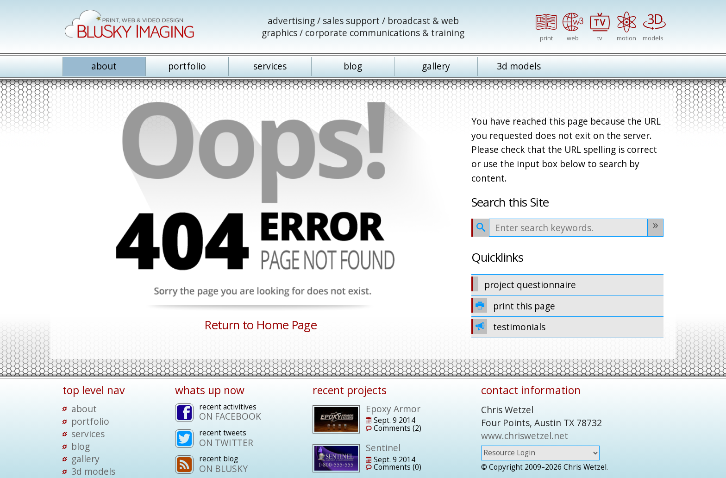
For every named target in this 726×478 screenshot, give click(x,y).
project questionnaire (523, 284)
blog (353, 66)
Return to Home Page (261, 325)
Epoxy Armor (393, 409)
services (270, 66)
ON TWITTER (226, 442)
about (104, 66)
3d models (519, 66)
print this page (513, 305)
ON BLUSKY (223, 468)
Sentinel (383, 447)
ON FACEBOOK (230, 416)
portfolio (187, 66)
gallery (436, 66)
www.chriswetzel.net (524, 435)
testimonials (508, 326)
